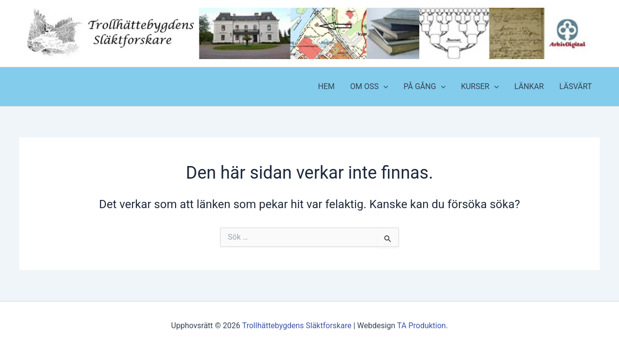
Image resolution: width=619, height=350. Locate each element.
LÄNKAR (529, 86)
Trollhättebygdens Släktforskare (297, 325)
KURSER (480, 86)
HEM (326, 86)
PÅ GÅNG (425, 86)
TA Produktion (421, 325)
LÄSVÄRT (575, 86)
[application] (383, 86)
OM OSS (369, 86)
